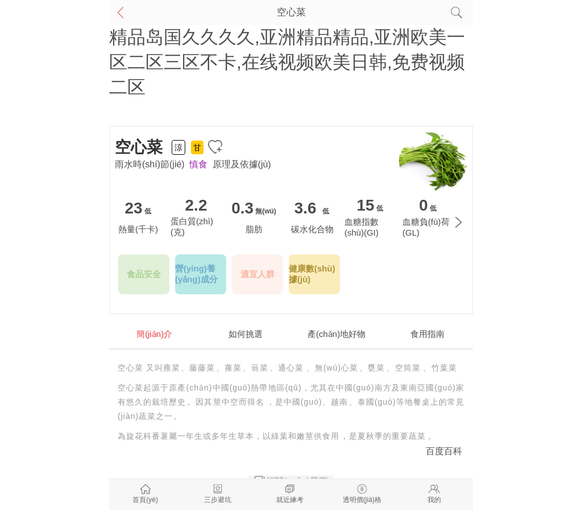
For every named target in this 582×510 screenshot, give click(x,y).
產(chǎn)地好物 (336, 334)
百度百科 (444, 451)
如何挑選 (245, 334)
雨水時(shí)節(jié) (150, 164)
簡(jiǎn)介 (154, 334)
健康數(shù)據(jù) (312, 274)
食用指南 (427, 334)
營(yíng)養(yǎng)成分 (196, 274)
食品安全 (144, 274)
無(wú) (265, 211)
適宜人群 (257, 274)
